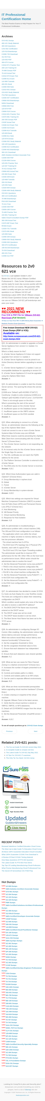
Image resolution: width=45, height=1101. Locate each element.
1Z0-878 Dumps (8, 139)
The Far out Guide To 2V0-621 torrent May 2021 (23, 747)
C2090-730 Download (10, 54)
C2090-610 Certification (10, 147)
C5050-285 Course (9, 209)
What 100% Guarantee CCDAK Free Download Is (20, 854)
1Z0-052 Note (7, 185)
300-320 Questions (9, 46)
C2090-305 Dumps (9, 237)
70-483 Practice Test (9, 212)
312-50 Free (6, 57)
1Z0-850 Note (7, 234)
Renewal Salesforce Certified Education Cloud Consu (21, 846)
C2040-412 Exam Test (10, 125)
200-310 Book (7, 182)
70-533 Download (8, 250)
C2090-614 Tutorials (9, 130)
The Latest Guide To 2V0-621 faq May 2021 (22, 752)
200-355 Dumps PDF (9, 119)
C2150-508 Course (9, 160)
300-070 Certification (9, 245)
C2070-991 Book (8, 231)
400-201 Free (7, 253)
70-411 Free (6, 204)
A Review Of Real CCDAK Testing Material (17, 857)
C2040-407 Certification (10, 98)
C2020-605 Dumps (9, 188)
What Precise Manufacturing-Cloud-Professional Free (21, 868)
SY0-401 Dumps (8, 40)
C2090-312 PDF (8, 256)
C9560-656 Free (8, 106)
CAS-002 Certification (9, 49)
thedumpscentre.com (22, 1095)
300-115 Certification (9, 196)
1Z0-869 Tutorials (8, 179)
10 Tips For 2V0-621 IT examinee (18, 755)
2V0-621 (6, 276)
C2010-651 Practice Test (11, 114)
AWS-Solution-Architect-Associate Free (16, 155)
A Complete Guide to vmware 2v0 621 (20, 750)
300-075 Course (8, 62)
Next (35, 731)
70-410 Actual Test (8, 73)
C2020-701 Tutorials (9, 228)
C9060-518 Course (9, 111)
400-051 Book (7, 84)
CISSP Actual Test (8, 122)
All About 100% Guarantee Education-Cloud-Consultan (22, 852)
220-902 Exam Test (9, 174)
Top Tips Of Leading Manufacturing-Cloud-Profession (21, 865)
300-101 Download (9, 152)
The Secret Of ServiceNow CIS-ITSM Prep (17, 871)
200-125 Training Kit (9, 68)
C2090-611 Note (8, 136)
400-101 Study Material (10, 43)
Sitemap (28, 1090)
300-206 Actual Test (9, 220)
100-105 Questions (9, 144)
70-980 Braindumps (9, 199)
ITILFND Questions (9, 95)
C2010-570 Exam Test (10, 76)
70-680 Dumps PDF (9, 70)
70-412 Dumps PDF (9, 169)
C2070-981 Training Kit (10, 117)
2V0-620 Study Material (10, 92)
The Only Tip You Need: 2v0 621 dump (20, 758)
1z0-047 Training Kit (9, 166)
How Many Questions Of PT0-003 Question (17, 860)
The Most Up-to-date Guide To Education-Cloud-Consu (22, 849)
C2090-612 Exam (8, 79)
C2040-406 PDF (8, 207)
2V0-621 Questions (9, 193)
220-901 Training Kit (9, 215)
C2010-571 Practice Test (11, 65)
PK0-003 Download (9, 201)
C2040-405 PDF (8, 158)
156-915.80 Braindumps (10, 248)
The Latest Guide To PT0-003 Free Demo (17, 863)
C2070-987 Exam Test (10, 223)
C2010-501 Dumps (9, 89)
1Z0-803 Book (7, 133)
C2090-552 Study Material (11, 141)
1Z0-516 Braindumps (9, 51)
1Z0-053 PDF (7, 60)
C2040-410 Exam (8, 128)
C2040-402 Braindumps (10, 149)
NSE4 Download (8, 103)
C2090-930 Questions (10, 242)
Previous (9, 731)
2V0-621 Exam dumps (35, 725)
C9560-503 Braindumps (10, 100)
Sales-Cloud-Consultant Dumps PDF (15, 218)
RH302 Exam (6, 226)
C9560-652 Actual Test (10, 171)
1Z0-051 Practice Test (10, 163)
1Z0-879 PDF (7, 109)
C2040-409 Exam (8, 177)
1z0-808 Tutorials (8, 81)
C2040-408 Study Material (11, 190)
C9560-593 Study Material (11, 239)
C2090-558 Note (8, 87)
